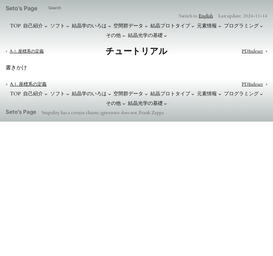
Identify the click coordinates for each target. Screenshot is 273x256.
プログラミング (241, 25)
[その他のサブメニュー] (123, 35)
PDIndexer (252, 51)
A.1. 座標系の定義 (27, 51)
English (206, 16)
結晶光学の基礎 (145, 35)
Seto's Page (21, 8)
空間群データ (128, 25)
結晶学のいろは (89, 25)
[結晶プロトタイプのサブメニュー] (192, 26)
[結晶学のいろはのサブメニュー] (109, 26)
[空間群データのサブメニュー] (146, 26)
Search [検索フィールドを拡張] (54, 7)
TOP (15, 25)
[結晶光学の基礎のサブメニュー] (165, 35)
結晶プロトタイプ (170, 25)
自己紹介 (33, 25)
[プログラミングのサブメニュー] (261, 26)
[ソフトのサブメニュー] (67, 26)
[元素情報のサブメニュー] (219, 26)
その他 (113, 35)
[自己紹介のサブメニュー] (46, 26)
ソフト (57, 25)
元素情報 (207, 25)
